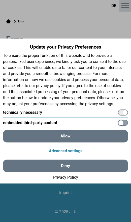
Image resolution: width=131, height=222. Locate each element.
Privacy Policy (65, 177)
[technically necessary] (65, 112)
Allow (65, 136)
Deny (65, 165)
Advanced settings (65, 151)
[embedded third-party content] (65, 123)
